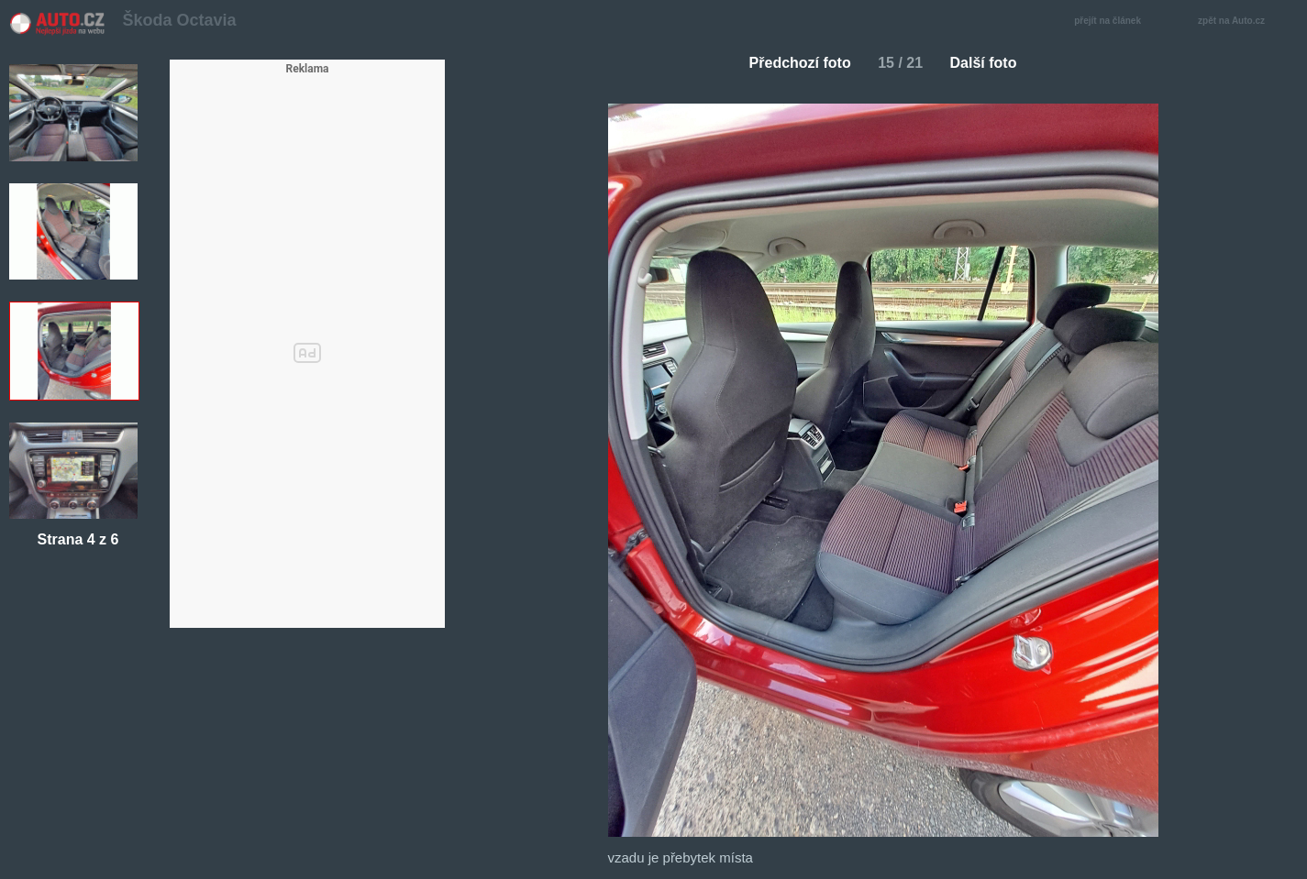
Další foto (991, 63)
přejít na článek (1112, 21)
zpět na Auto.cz (1241, 21)
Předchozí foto (793, 63)
